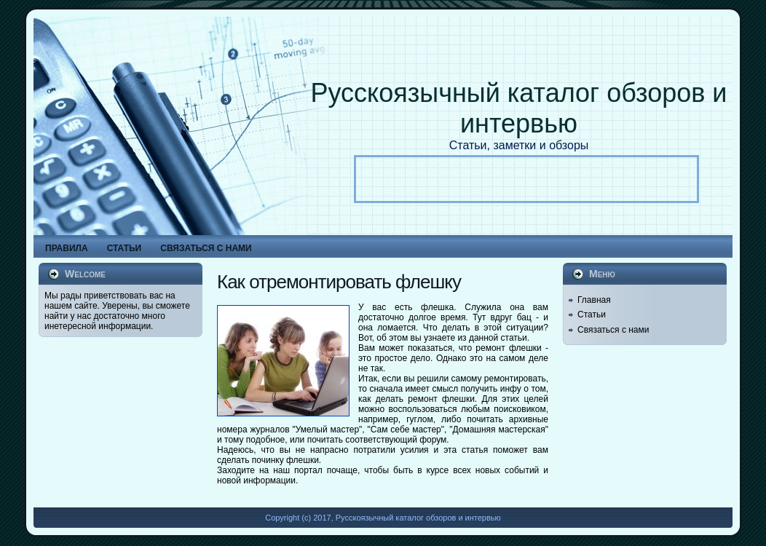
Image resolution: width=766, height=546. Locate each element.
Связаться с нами (613, 330)
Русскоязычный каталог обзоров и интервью (519, 108)
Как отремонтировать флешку (339, 282)
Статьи (591, 314)
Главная (594, 300)
